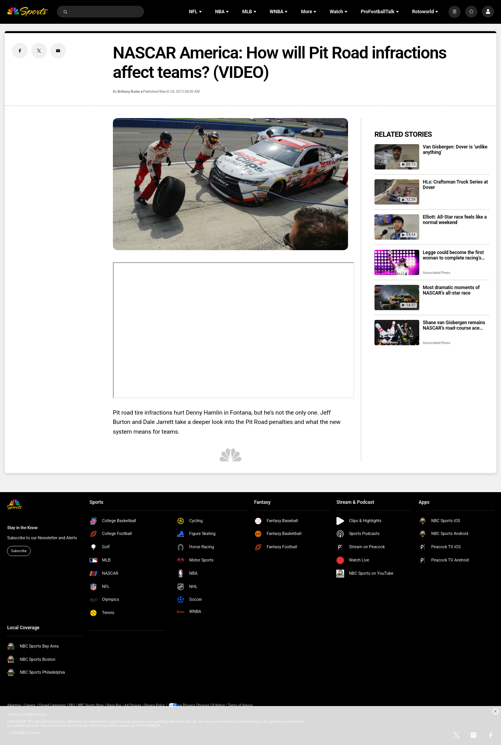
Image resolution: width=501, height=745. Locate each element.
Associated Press (436, 272)
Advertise (14, 705)
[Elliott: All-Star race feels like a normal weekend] (396, 227)
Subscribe (19, 551)
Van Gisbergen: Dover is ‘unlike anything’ (455, 149)
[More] (454, 12)
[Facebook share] (20, 50)
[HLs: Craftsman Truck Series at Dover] (396, 192)
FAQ (72, 705)
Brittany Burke (129, 91)
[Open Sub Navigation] (201, 11)
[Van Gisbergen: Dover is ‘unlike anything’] (396, 156)
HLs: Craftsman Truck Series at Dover (455, 184)
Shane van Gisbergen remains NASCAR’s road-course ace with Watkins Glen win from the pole (455, 325)
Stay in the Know (22, 527)
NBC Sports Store (91, 705)
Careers (29, 705)
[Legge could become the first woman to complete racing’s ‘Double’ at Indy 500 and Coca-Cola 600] (396, 262)
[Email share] (58, 50)
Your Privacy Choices (194, 705)
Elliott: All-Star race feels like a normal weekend (455, 219)
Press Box (114, 705)
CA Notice (217, 705)
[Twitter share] (39, 50)
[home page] (27, 12)
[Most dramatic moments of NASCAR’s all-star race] (396, 297)
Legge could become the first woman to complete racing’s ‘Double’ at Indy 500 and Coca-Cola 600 (454, 255)
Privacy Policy (154, 705)
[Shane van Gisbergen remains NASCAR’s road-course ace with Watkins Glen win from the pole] (396, 332)
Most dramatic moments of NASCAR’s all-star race (451, 290)
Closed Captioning (52, 705)
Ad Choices (133, 705)
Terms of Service (240, 705)
